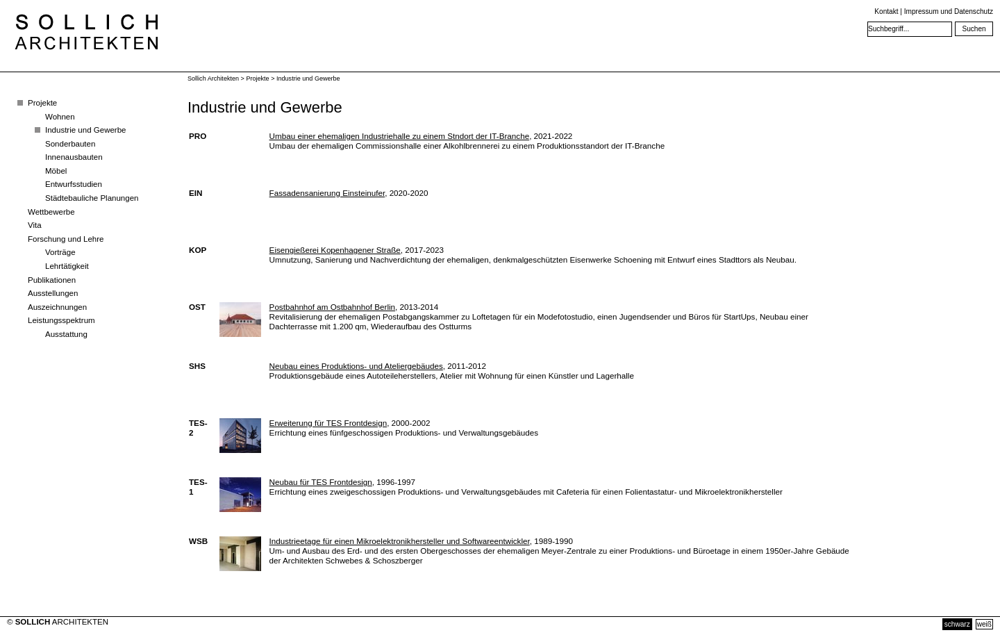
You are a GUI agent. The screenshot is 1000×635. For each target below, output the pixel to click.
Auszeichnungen (57, 307)
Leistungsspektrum (61, 320)
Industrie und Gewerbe (85, 130)
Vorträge (60, 252)
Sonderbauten (70, 144)
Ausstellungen (53, 293)
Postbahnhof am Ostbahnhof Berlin (332, 306)
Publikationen (52, 280)
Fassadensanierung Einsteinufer (327, 192)
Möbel (56, 171)
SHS (197, 365)
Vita (35, 225)
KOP (197, 249)
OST (197, 306)
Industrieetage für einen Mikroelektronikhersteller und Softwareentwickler (399, 540)
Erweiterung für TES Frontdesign (328, 422)
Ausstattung (66, 334)
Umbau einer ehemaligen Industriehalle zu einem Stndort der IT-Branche (399, 135)
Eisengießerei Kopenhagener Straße (335, 249)
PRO (197, 135)
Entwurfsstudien (73, 184)
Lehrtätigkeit (67, 266)
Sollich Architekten (213, 78)
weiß (984, 624)
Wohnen (60, 117)
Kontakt (886, 11)
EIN (195, 192)
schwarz (957, 624)
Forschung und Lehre (65, 239)
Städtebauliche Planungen (91, 198)
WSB (198, 540)
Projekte (42, 103)
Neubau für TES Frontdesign (320, 481)
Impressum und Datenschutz (948, 11)
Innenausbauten (74, 157)
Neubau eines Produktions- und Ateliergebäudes (356, 365)
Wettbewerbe (51, 212)
